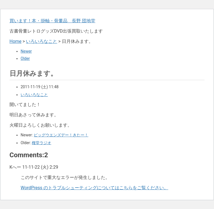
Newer (26, 51)
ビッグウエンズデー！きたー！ (61, 135)
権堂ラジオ (41, 143)
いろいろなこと (41, 41)
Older (25, 58)
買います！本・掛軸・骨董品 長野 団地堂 (52, 20)
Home (15, 41)
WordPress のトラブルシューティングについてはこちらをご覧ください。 (94, 187)
